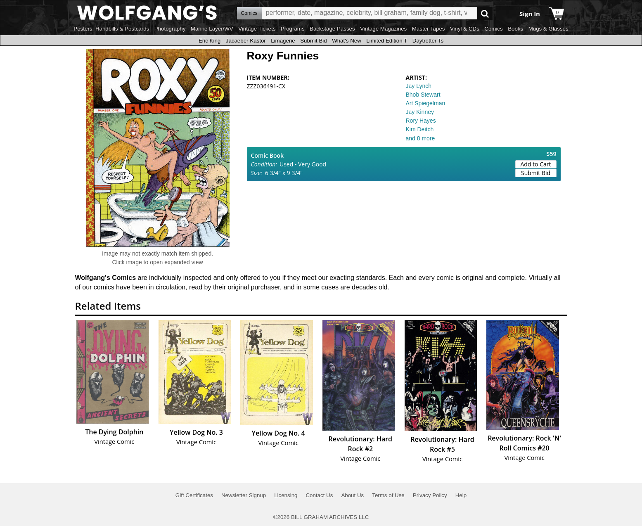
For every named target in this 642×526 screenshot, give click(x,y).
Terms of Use (388, 495)
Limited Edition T (386, 41)
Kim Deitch (420, 129)
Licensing (285, 495)
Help (461, 495)
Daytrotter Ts (427, 41)
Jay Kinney (420, 112)
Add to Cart (536, 164)
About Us (352, 495)
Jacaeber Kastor (246, 41)
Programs (293, 29)
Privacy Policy (430, 495)
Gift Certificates (194, 495)
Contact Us (319, 495)
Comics (493, 29)
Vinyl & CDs (464, 29)
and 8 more (420, 138)
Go (485, 13)
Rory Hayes (421, 120)
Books (515, 29)
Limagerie (283, 41)
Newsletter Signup (243, 495)
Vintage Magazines (383, 29)
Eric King (209, 41)
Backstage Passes (332, 29)
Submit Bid (313, 41)
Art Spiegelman (425, 103)
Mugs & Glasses (548, 29)
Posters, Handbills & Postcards (111, 29)
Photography (170, 29)
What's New (346, 41)
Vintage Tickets (256, 29)
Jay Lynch (419, 86)
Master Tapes (428, 29)
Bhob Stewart (423, 94)
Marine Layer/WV (212, 29)
